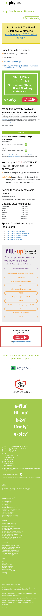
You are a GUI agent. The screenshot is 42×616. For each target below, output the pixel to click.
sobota (4, 216)
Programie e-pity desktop (8, 154)
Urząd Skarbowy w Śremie (13, 237)
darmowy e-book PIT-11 (8, 567)
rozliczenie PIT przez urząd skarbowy (11, 537)
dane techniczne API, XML (8, 571)
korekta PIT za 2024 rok (8, 539)
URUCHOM (28, 99)
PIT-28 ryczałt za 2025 (7, 529)
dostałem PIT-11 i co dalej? (9, 525)
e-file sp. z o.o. (32, 593)
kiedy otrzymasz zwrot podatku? (10, 534)
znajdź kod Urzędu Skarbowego (10, 553)
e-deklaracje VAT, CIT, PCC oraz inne (11, 555)
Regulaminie (28, 597)
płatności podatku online (14, 156)
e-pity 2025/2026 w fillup (8, 510)
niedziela (4, 218)
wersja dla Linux (6, 504)
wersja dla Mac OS (6, 503)
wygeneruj (21, 132)
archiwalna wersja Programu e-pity (11, 509)
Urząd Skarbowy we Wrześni (14, 239)
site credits (4, 608)
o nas (13, 488)
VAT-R (21, 301)
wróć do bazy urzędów (32, 18)
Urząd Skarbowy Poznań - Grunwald (16, 235)
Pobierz (8, 498)
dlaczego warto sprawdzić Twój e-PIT (11, 547)
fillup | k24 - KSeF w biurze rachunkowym (12, 517)
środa (3, 210)
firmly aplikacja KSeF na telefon (10, 515)
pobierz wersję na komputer (21, 341)
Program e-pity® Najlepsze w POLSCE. (12, 584)
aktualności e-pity (6, 569)
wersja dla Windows (7, 501)
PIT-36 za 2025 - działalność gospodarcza (12, 531)
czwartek (4, 212)
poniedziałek (5, 206)
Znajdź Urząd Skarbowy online (10, 474)
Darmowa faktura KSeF (8, 513)
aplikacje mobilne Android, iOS (10, 507)
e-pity (11, 99)
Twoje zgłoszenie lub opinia (9, 574)
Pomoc (3, 558)
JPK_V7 (21, 285)
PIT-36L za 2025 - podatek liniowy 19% (12, 532)
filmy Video (4, 563)
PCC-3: (4, 148)
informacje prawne (21, 490)
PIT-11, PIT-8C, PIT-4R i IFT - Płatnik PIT (12, 536)
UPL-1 (21, 316)
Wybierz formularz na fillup (21, 268)
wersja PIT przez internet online (10, 506)
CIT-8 (21, 309)
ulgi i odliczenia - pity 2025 (8, 526)
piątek (3, 214)
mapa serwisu (33, 490)
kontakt (6, 488)
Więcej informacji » (12, 122)
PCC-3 (21, 293)
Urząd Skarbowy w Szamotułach (15, 231)
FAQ (3, 561)
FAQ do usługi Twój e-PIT (8, 548)
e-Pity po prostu (13, 3)
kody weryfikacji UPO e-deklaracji (10, 551)
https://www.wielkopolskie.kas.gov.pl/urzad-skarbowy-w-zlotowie (21, 67)
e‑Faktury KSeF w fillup (7, 512)
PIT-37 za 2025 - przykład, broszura (11, 528)
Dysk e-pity (4, 572)
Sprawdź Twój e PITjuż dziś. (21, 331)
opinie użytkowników (24, 488)
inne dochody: (6, 141)
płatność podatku (29, 154)
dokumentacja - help (7, 564)
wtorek (4, 208)
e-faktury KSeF (21, 277)
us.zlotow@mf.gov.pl (12, 62)
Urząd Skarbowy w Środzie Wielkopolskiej (18, 233)
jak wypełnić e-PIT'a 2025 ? (9, 523)
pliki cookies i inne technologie (28, 599)
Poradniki (4, 520)
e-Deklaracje (5, 543)
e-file (4, 485)
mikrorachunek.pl (6, 119)
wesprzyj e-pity (8, 490)
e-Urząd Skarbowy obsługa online (10, 550)
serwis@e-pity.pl (11, 451)
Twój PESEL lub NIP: (7, 125)
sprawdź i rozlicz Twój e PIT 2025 (10, 545)
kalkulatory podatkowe (7, 566)
